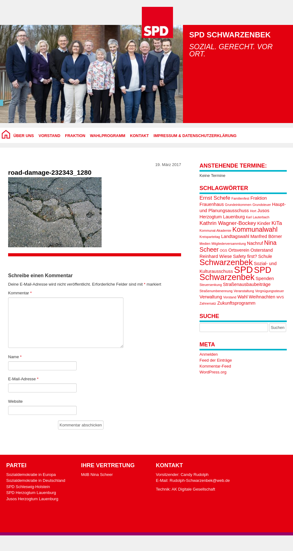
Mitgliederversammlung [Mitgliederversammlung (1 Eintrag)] (229, 243)
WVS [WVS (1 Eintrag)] (280, 297)
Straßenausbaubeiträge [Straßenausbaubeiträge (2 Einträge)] (247, 284)
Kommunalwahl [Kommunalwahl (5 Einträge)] (255, 229)
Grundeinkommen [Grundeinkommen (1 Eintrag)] (238, 205)
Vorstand (49, 136)
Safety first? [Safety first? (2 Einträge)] (245, 256)
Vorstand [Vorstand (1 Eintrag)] (229, 297)
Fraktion (75, 136)
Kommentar (20, 293)
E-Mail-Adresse (23, 379)
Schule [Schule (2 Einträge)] (265, 256)
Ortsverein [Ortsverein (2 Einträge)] (238, 250)
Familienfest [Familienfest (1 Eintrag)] (240, 198)
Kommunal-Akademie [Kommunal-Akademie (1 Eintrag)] (215, 230)
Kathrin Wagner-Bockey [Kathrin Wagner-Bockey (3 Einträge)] (227, 223)
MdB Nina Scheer (97, 474)
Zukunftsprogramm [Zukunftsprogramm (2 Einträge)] (236, 303)
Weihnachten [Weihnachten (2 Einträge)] (262, 296)
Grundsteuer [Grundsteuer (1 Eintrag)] (261, 205)
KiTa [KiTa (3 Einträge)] (276, 223)
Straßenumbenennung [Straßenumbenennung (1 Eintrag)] (216, 291)
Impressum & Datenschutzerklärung (195, 136)
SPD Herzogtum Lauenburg (31, 492)
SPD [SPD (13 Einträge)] (243, 269)
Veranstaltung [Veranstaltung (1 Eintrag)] (244, 291)
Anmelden (208, 354)
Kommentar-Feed (215, 366)
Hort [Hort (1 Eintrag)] (253, 211)
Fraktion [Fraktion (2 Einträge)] (258, 198)
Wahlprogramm (107, 136)
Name (15, 356)
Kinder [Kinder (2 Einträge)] (263, 223)
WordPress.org (212, 372)
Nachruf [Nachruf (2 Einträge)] (255, 243)
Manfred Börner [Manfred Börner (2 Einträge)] (266, 236)
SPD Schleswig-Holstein (28, 486)
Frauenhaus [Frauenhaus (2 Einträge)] (211, 204)
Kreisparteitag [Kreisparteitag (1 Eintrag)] (209, 237)
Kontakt (139, 136)
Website (15, 401)
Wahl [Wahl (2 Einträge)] (243, 296)
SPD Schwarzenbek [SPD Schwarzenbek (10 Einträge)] (235, 273)
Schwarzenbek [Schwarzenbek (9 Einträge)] (226, 262)
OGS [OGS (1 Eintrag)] (223, 250)
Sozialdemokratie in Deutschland (35, 480)
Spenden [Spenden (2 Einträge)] (265, 278)
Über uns (23, 136)
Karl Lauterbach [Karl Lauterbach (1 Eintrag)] (257, 217)
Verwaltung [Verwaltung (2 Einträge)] (210, 296)
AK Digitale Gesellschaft (193, 489)
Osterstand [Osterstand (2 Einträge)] (262, 250)
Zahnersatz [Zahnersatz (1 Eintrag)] (207, 303)
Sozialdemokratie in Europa (31, 474)
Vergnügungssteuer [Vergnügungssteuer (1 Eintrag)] (269, 291)
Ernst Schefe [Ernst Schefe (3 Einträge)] (214, 198)
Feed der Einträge (215, 360)
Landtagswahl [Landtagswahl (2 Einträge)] (235, 236)
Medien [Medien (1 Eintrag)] (204, 243)
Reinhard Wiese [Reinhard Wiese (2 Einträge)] (215, 256)
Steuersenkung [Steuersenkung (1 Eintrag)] (210, 285)
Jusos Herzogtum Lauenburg (32, 498)
